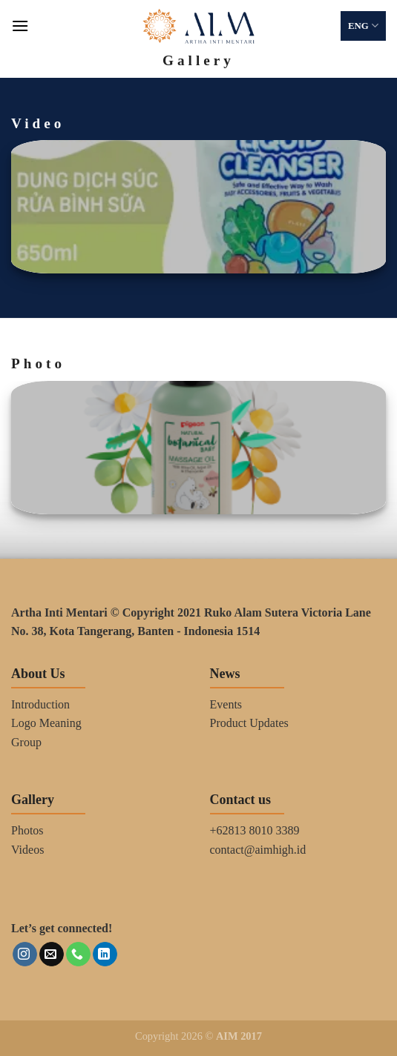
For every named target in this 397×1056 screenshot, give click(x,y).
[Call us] (78, 954)
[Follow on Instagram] (25, 954)
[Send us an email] (51, 954)
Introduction (40, 704)
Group (26, 742)
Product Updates (249, 723)
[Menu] (20, 25)
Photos (27, 830)
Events (226, 704)
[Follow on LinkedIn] (105, 954)
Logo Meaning (46, 723)
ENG (363, 26)
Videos (27, 849)
